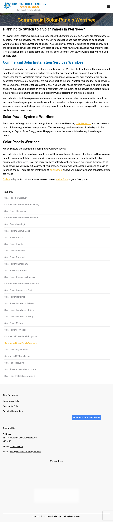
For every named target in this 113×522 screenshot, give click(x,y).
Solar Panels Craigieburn (15, 198)
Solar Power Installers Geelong (18, 316)
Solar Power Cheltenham (16, 264)
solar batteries (83, 123)
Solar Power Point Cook (15, 330)
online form (62, 179)
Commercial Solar (11, 401)
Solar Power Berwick (14, 237)
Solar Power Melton (13, 323)
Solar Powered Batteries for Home (20, 369)
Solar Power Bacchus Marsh (17, 231)
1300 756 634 (16, 446)
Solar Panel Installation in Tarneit (19, 376)
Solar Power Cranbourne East (18, 290)
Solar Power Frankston (14, 297)
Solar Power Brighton (14, 244)
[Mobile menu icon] (108, 6)
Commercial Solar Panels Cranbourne (21, 283)
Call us (6, 179)
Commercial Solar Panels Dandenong (21, 204)
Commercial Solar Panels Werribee (20, 343)
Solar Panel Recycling (14, 363)
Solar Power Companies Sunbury (19, 277)
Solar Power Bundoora (14, 250)
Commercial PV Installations (17, 356)
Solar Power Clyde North (15, 270)
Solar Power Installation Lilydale (19, 310)
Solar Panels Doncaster (15, 211)
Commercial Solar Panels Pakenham (21, 218)
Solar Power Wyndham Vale (17, 349)
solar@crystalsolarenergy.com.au (25, 451)
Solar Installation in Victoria (86, 417)
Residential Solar (11, 406)
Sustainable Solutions (13, 411)
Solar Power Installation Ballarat (19, 303)
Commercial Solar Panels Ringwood (21, 336)
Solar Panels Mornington (15, 224)
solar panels (56, 170)
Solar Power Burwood (14, 257)
